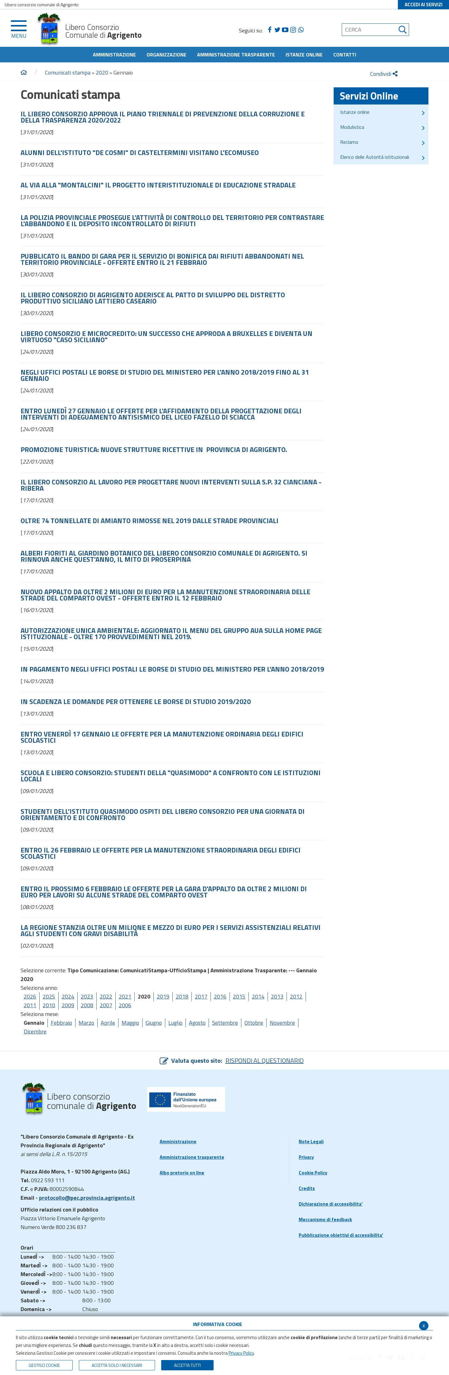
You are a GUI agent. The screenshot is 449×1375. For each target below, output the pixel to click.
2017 (201, 996)
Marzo (86, 1022)
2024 (68, 996)
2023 (87, 996)
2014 (258, 996)
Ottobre (253, 1022)
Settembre (225, 1022)
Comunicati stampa (67, 72)
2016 (220, 996)
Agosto (197, 1022)
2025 (49, 996)
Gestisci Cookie (44, 1365)
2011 (30, 1005)
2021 (125, 996)
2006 (125, 1005)
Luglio (175, 1022)
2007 (106, 1005)
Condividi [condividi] (384, 74)
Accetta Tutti (187, 1365)
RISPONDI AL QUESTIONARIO (264, 1060)
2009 (68, 1005)
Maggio (130, 1022)
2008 (87, 1005)
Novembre (282, 1022)
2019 (163, 996)
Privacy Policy (241, 1353)
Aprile (108, 1022)
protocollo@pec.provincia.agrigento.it (87, 1197)
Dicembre (35, 1031)
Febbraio (61, 1022)
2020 (102, 72)
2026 (30, 996)
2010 (49, 1005)
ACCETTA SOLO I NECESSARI (117, 1365)
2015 (239, 996)
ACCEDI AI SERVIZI (423, 4)
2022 (106, 996)
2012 (296, 996)
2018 (182, 996)
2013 (277, 996)
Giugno (154, 1022)
